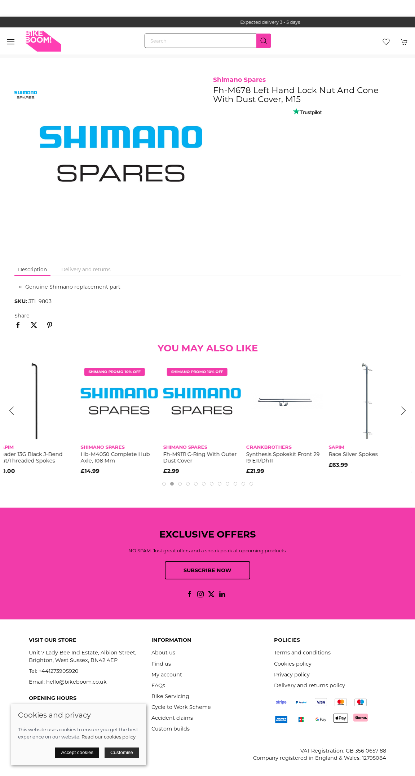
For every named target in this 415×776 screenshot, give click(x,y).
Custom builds (170, 728)
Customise (121, 752)
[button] (10, 41)
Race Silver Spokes (358, 454)
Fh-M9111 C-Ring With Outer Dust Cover (205, 457)
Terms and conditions (302, 652)
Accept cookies (77, 752)
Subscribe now (207, 570)
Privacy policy (292, 674)
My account (166, 674)
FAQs (158, 685)
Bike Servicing (170, 696)
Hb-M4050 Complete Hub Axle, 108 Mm (120, 457)
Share (22, 315)
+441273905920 (59, 671)
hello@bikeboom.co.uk (76, 682)
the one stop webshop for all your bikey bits (207, 22)
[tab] (164, 484)
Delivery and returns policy (309, 685)
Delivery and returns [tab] (86, 269)
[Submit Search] (263, 41)
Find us (161, 664)
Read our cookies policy (108, 737)
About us (163, 652)
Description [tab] (32, 269)
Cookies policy (293, 664)
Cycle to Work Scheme (181, 707)
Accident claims (172, 718)
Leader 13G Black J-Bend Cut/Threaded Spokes (36, 457)
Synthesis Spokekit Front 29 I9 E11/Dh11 (288, 457)
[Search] (208, 41)
